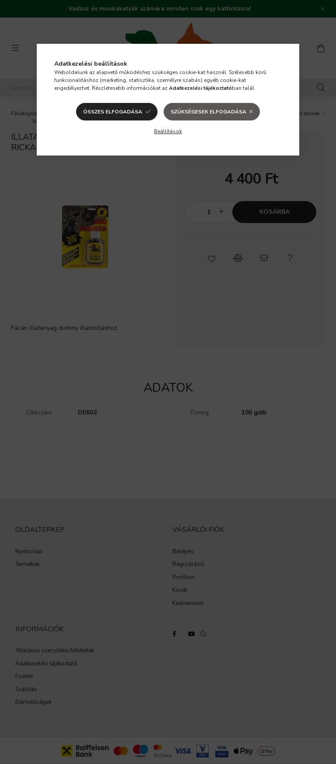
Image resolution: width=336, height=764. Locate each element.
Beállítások (168, 131)
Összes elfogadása (112, 111)
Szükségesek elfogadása (208, 111)
